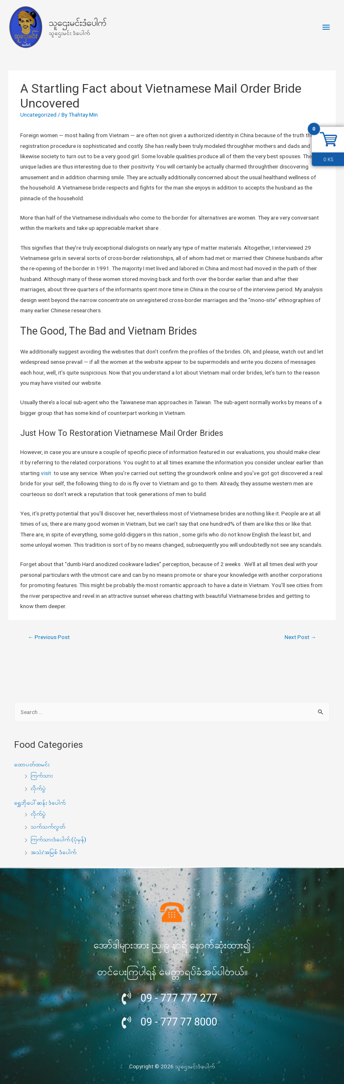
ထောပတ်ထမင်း (31, 764)
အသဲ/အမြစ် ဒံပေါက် (53, 852)
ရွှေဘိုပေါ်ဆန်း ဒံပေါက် (40, 802)
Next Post (300, 637)
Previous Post (49, 637)
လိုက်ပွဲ (38, 788)
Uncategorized (38, 114)
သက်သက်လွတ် (48, 826)
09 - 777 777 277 (179, 998)
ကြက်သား (42, 775)
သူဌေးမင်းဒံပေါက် (77, 22)
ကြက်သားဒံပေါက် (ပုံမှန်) (58, 839)
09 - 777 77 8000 (179, 1022)
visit (46, 473)
